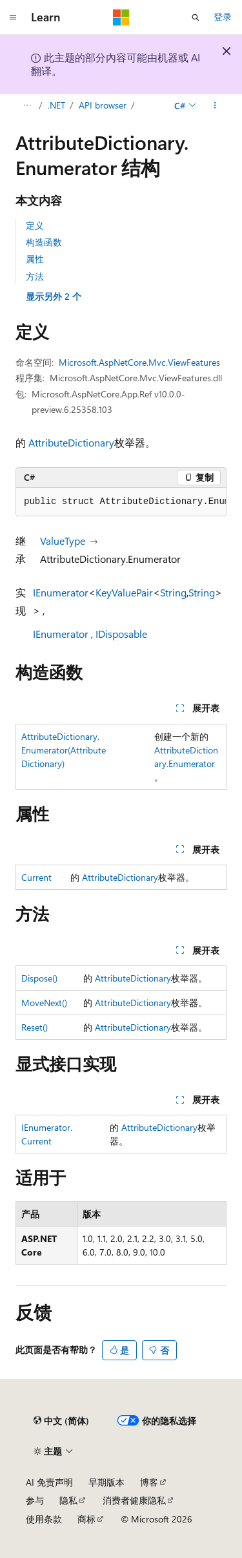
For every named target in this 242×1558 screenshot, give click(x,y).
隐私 (68, 1500)
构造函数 (44, 242)
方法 (35, 276)
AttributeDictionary (71, 442)
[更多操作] (215, 105)
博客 (149, 1482)
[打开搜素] (195, 17)
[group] (121, 502)
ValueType (62, 540)
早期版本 (106, 1482)
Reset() (34, 1027)
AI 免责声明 (49, 1482)
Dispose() (39, 978)
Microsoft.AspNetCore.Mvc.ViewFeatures (139, 362)
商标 (86, 1519)
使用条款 (44, 1519)
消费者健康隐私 (134, 1500)
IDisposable (121, 633)
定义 (35, 225)
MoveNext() (44, 1002)
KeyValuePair (124, 592)
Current (36, 877)
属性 (35, 259)
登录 (223, 16)
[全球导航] (13, 17)
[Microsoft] (121, 17)
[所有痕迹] (26, 105)
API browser (102, 105)
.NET (56, 105)
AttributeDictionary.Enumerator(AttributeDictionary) (63, 750)
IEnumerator (60, 592)
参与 (35, 1500)
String (173, 592)
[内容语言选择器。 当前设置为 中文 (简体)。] (61, 1421)
